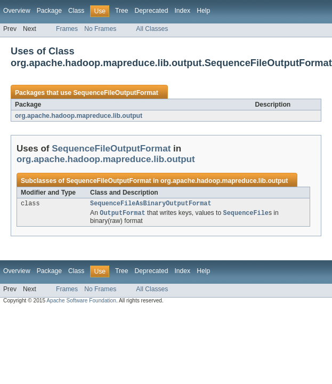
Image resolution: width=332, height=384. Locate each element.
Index (182, 10)
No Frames (100, 29)
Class (76, 10)
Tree (121, 10)
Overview (16, 10)
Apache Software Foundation (81, 302)
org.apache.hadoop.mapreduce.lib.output (78, 115)
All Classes (152, 29)
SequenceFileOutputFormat (115, 93)
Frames (67, 29)
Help (203, 10)
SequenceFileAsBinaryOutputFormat (150, 204)
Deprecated (151, 10)
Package (49, 10)
